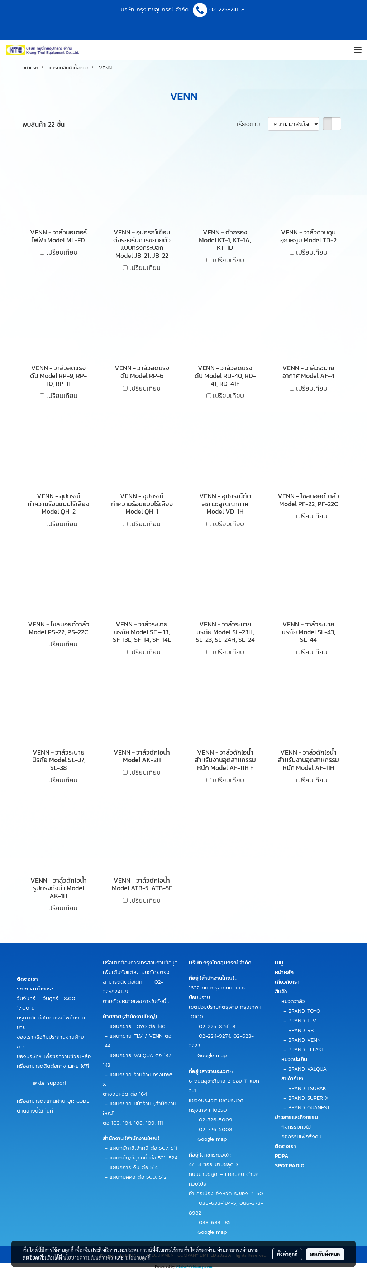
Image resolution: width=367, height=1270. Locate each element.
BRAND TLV (302, 1020)
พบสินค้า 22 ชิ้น (43, 124)
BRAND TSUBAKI (307, 1088)
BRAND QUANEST (309, 1107)
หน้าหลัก (284, 972)
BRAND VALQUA (307, 1069)
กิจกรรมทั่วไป (296, 1127)
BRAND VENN (304, 1040)
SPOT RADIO (290, 1165)
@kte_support (49, 1082)
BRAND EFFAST (306, 1049)
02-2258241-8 (228, 9)
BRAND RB (301, 1030)
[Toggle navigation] (358, 50)
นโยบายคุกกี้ (138, 1257)
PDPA (282, 1156)
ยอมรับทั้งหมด (325, 1254)
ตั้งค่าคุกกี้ (287, 1254)
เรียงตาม (252, 124)
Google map (212, 1055)
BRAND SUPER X (308, 1098)
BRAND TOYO (304, 1011)
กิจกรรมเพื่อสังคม (301, 1136)
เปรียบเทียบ (61, 252)
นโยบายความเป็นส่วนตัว (88, 1257)
